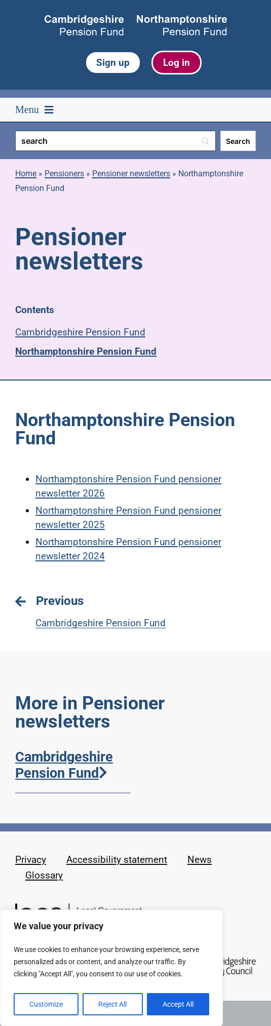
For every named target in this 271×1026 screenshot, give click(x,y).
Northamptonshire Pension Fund (86, 351)
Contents (34, 310)
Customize (46, 1004)
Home (25, 173)
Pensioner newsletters (131, 173)
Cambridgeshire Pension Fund (80, 332)
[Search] (115, 141)
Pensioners (64, 173)
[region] (111, 967)
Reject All (112, 1004)
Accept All (178, 1004)
